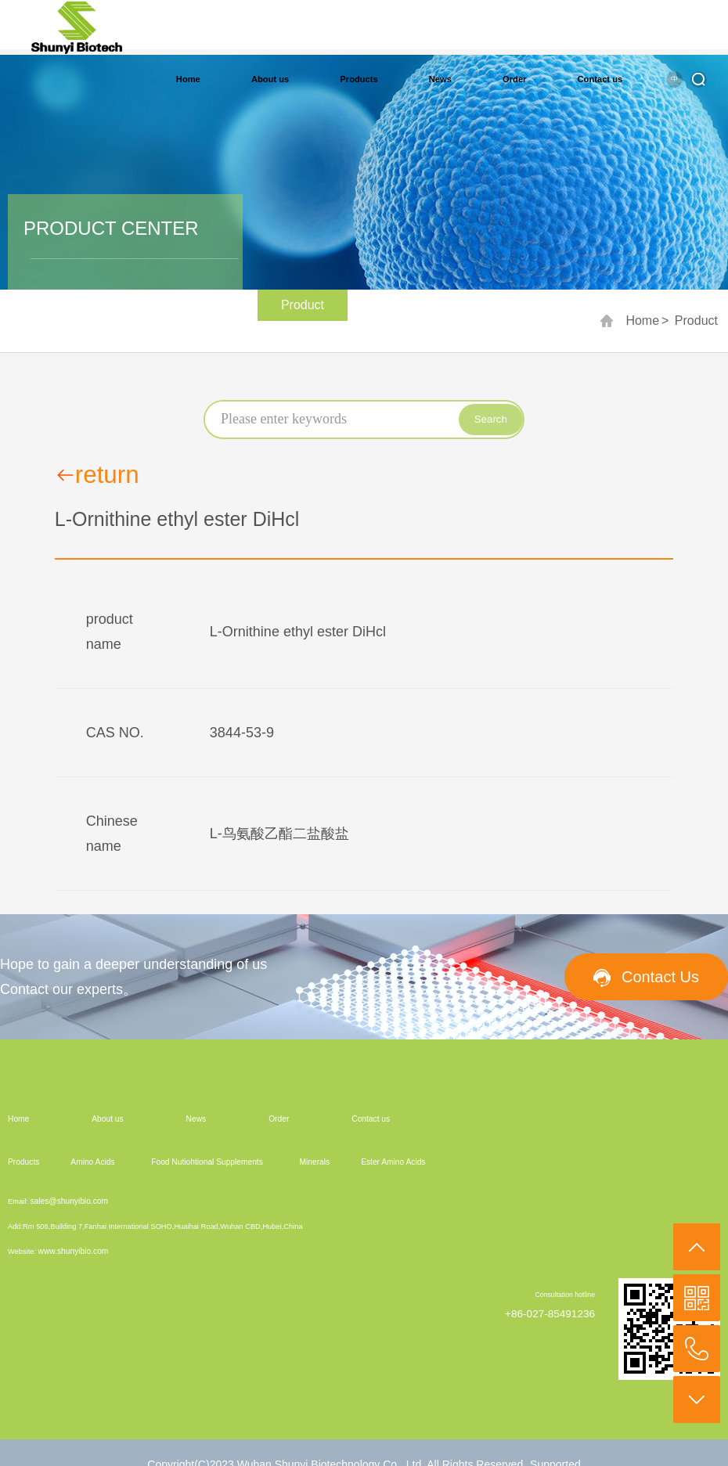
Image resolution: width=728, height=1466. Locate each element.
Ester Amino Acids (393, 1162)
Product (696, 320)
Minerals (315, 1162)
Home (188, 79)
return (97, 475)
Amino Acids (92, 1162)
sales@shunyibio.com (69, 1201)
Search (490, 419)
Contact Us (660, 976)
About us (270, 79)
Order (514, 79)
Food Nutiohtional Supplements (207, 1162)
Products (358, 79)
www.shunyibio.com (73, 1251)
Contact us (600, 79)
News (440, 79)
